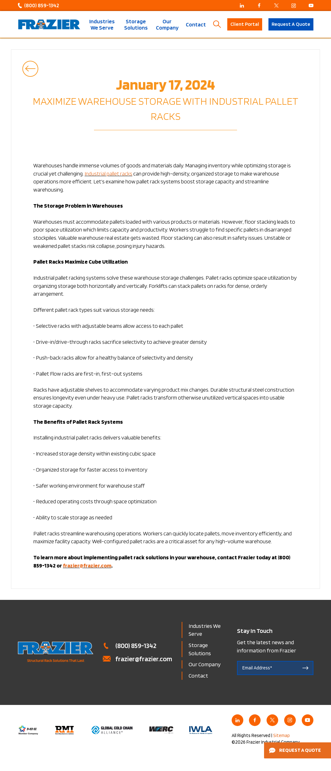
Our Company (167, 24)
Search (217, 24)
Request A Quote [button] (291, 24)
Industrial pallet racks (108, 173)
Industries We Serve (102, 24)
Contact (196, 24)
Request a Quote (295, 750)
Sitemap (281, 735)
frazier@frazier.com (143, 659)
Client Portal (244, 24)
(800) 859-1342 (41, 5)
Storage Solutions (136, 24)
